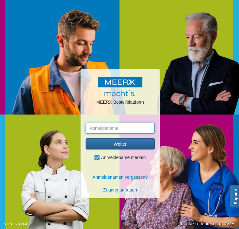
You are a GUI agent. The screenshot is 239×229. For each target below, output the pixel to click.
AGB (230, 223)
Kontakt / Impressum (201, 223)
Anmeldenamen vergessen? (120, 177)
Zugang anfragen (120, 189)
